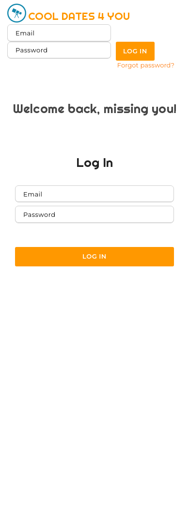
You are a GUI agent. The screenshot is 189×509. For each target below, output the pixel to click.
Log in (135, 51)
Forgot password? (145, 65)
